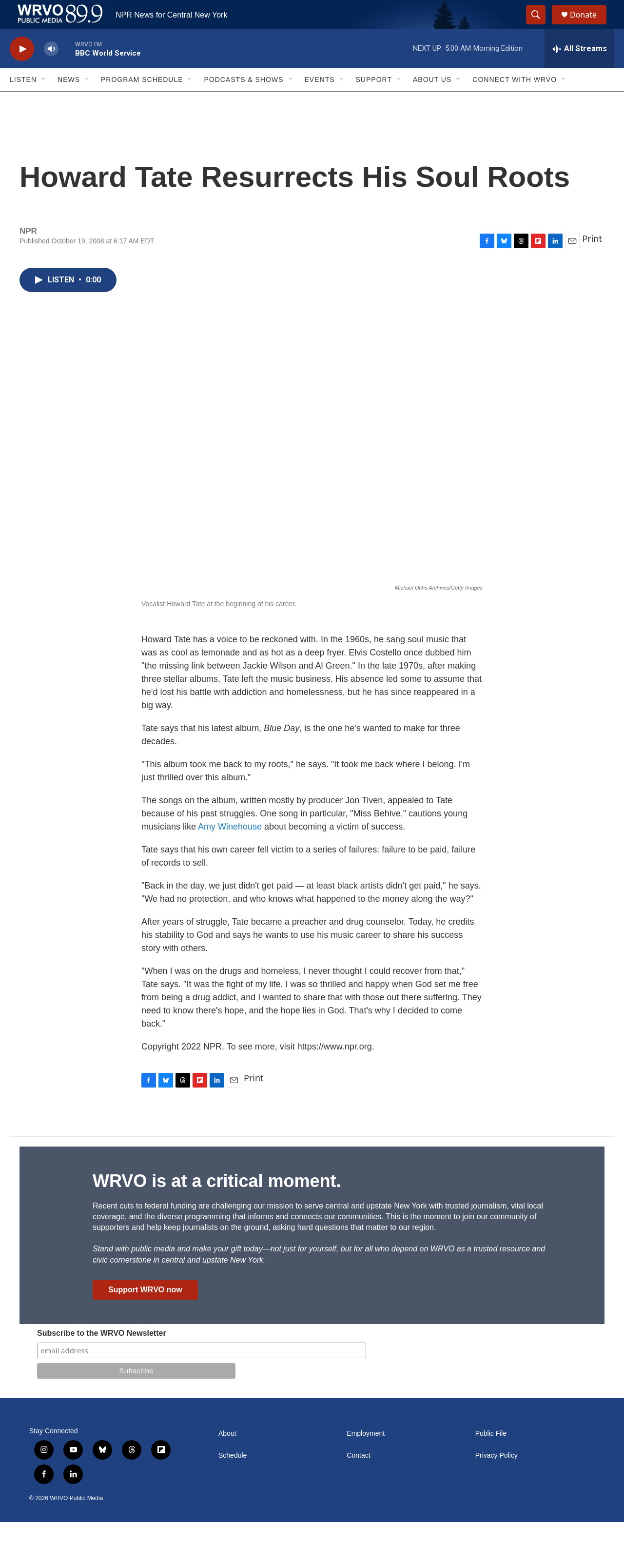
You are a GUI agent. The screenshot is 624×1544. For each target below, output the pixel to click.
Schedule (232, 1477)
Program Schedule (142, 101)
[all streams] (579, 70)
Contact (358, 1477)
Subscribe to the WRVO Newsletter (101, 1355)
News (69, 101)
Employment (366, 1455)
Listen (23, 101)
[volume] (51, 71)
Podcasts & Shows (243, 101)
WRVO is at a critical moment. (217, 1203)
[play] (22, 71)
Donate (589, 25)
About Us (432, 101)
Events (320, 101)
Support (374, 101)
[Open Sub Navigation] (44, 101)
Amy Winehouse (230, 848)
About (227, 1455)
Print (592, 260)
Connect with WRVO (514, 101)
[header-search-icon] (540, 26)
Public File (491, 1455)
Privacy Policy (496, 1477)
